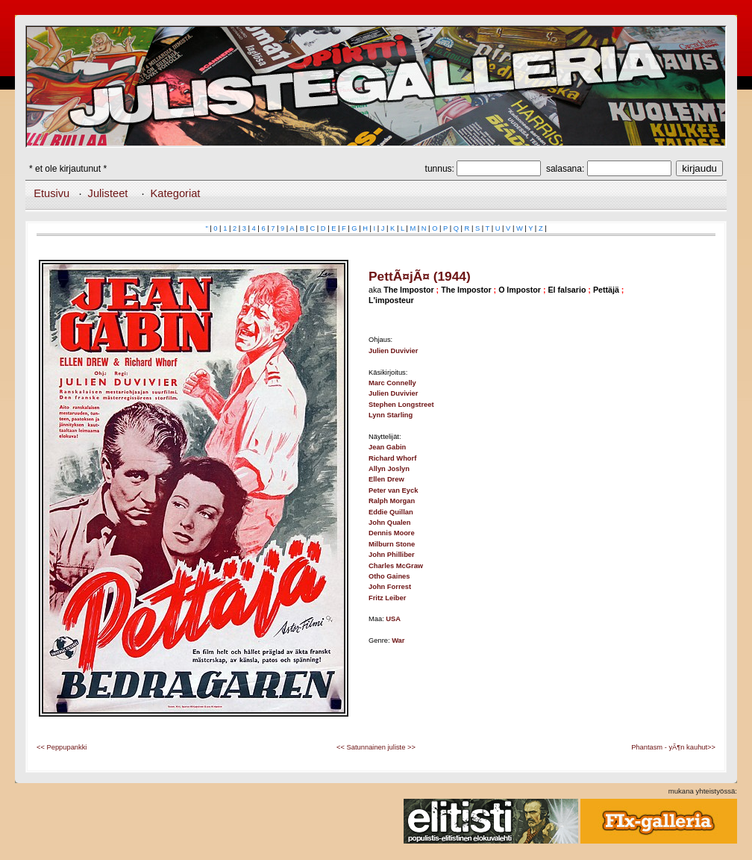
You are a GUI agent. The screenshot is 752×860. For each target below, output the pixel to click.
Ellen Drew (386, 479)
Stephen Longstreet (401, 404)
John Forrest (390, 587)
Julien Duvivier (393, 351)
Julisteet (108, 193)
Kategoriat (176, 193)
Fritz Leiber (387, 598)
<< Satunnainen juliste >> (376, 747)
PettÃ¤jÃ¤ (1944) (420, 276)
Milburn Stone (392, 544)
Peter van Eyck (393, 490)
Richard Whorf (392, 458)
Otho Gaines (389, 576)
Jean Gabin (387, 447)
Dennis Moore (392, 533)
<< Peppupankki (62, 747)
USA (393, 619)
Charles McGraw (396, 566)
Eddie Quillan (391, 512)
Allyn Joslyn (389, 469)
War (398, 640)
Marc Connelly (392, 383)
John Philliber (392, 554)
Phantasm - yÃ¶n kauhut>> (673, 747)
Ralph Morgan (392, 501)
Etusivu (51, 193)
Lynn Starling (391, 415)
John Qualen (390, 522)
